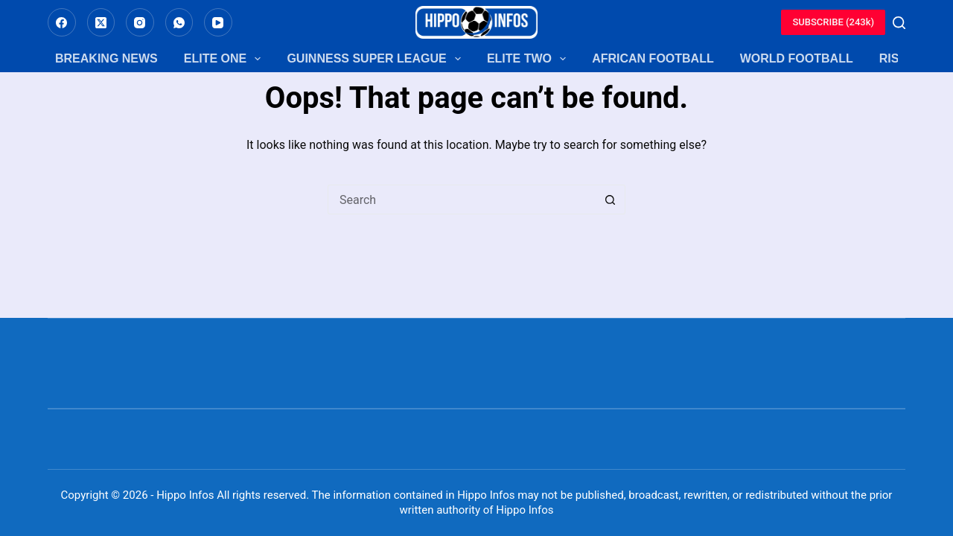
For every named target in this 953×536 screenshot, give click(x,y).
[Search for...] (462, 199)
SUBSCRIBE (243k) (833, 22)
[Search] (899, 22)
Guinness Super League (373, 59)
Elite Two (526, 59)
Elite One (222, 59)
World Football (796, 58)
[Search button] (610, 199)
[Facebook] (62, 22)
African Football (653, 58)
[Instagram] (140, 22)
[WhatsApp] (179, 22)
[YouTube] (218, 22)
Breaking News (106, 58)
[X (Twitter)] (101, 22)
